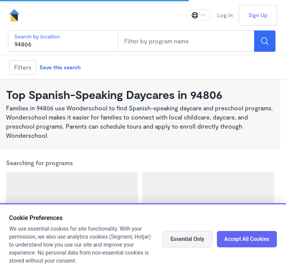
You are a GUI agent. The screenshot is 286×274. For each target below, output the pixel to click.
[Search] (264, 41)
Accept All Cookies (246, 239)
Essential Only (187, 239)
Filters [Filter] (23, 67)
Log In (225, 15)
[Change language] (198, 15)
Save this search (60, 67)
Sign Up (257, 15)
